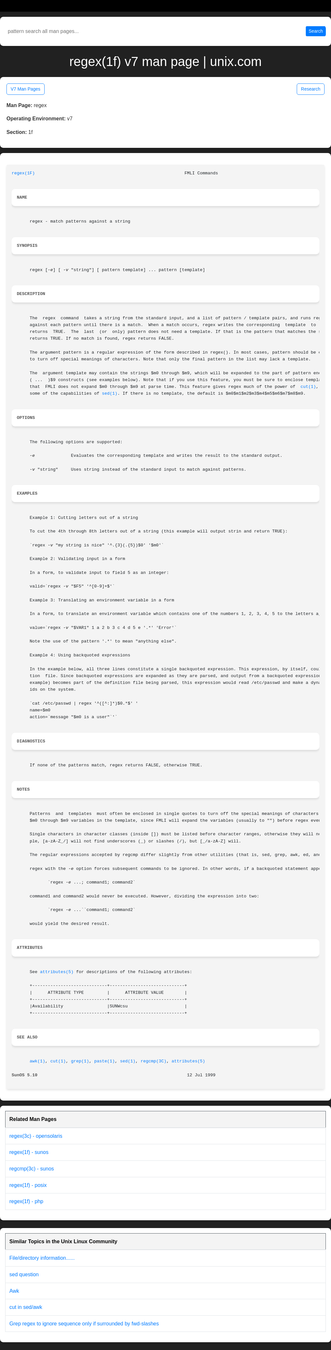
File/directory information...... (42, 1258)
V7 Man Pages (25, 89)
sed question (24, 1274)
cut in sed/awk (25, 1307)
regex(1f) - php (26, 1201)
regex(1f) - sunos (28, 1152)
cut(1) (308, 386)
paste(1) (104, 1061)
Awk (14, 1291)
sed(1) (109, 393)
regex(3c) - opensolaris (35, 1136)
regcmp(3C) (153, 1061)
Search (316, 31)
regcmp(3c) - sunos (31, 1168)
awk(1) (37, 1061)
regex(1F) (23, 173)
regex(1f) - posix (28, 1185)
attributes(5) (57, 972)
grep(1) (80, 1061)
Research (310, 89)
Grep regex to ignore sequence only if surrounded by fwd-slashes (84, 1323)
